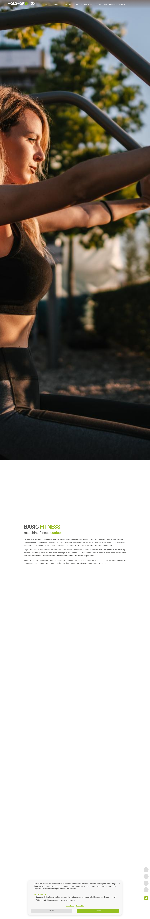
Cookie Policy (70, 906)
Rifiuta (52, 911)
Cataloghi (113, 4)
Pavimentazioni (101, 4)
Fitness (69, 4)
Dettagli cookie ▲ (40, 895)
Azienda (46, 4)
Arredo (78, 4)
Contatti (122, 4)
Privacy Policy (80, 906)
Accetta (97, 911)
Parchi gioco (57, 4)
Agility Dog (88, 4)
